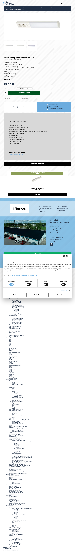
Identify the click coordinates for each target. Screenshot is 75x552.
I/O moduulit (13, 524)
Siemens (14, 412)
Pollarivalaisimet (17, 321)
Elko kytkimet (16, 400)
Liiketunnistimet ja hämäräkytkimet (20, 465)
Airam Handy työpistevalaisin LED (15, 9)
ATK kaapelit (13, 502)
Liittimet (11, 428)
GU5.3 (11, 344)
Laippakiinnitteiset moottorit (24, 456)
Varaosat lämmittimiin (16, 493)
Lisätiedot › (7, 79)
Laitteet (11, 477)
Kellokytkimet (16, 422)
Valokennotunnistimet (19, 520)
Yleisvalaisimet (16, 301)
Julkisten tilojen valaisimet (17, 335)
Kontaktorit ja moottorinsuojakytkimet (24, 442)
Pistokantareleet (17, 539)
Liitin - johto (15, 533)
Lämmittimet (10, 485)
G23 (10, 372)
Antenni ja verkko (14, 434)
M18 (16, 512)
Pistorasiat (12, 381)
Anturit (11, 507)
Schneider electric (17, 385)
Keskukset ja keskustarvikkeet (18, 426)
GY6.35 (11, 364)
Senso (14, 399)
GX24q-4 (12, 369)
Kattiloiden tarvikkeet (15, 491)
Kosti (16, 394)
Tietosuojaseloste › (62, 208)
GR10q (11, 362)
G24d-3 (11, 373)
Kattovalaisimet (17, 319)
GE (13, 405)
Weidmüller (15, 542)
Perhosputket (13, 361)
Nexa (13, 390)
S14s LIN (11, 357)
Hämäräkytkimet (17, 424)
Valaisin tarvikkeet (14, 331)
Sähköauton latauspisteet (17, 464)
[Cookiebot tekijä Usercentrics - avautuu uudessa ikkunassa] (64, 256)
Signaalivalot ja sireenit (19, 463)
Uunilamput (12, 348)
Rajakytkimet (16, 459)
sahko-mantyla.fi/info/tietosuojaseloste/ (24, 275)
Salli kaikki (60, 294)
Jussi (16, 392)
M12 (16, 510)
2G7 (10, 355)
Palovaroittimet (17, 416)
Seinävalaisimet (17, 305)
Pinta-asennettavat (18, 307)
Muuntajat (12, 333)
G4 (10, 346)
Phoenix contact (17, 543)
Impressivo (18, 395)
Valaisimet (34, 8)
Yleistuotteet (10, 474)
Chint (17, 447)
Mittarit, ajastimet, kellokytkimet (19, 420)
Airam (64, 8)
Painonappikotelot (18, 460)
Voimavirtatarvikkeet (18, 441)
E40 (10, 351)
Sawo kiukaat (16, 483)
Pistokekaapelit (14, 529)
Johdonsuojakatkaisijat (16, 401)
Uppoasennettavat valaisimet (21, 304)
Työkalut (12, 418)
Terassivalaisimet (17, 318)
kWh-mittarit (16, 421)
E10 (10, 342)
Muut (16, 312)
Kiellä (14, 294)
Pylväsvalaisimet (17, 323)
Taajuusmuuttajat (14, 545)
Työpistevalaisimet (55, 8)
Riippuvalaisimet (17, 303)
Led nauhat (12, 334)
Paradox (14, 413)
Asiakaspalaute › (62, 210)
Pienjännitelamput (14, 352)
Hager (14, 407)
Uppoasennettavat (18, 431)
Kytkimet (12, 387)
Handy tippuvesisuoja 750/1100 (37, 189)
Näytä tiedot (64, 290)
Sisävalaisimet (44, 8)
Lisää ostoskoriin (24, 93)
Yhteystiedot (7, 549)
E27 (10, 340)
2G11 (10, 360)
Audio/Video (13, 497)
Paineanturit (16, 521)
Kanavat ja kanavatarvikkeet (18, 472)
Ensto (17, 313)
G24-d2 (11, 374)
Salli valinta (37, 294)
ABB (13, 383)
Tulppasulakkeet (14, 476)
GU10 (10, 339)
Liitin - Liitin (15, 530)
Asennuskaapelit (14, 500)
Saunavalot (12, 325)
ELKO (13, 386)
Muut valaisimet (14, 330)
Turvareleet (16, 538)
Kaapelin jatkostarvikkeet (17, 503)
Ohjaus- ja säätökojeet (16, 534)
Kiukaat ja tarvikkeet (15, 480)
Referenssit (6, 547)
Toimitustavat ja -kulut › (46, 209)
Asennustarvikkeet (12, 379)
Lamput (8, 338)
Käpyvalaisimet (17, 322)
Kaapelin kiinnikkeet (15, 469)
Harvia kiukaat (16, 481)
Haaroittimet (16, 532)
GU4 (10, 375)
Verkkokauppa (25, 8)
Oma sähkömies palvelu (10, 550)
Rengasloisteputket (15, 365)
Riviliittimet (12, 541)
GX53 (11, 353)
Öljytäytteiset (13, 486)
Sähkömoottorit (17, 454)
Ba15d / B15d (13, 378)
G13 (10, 359)
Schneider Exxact (17, 398)
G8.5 (10, 368)
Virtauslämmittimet (15, 487)
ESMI (13, 417)
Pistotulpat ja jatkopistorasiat (18, 473)
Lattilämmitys (13, 437)
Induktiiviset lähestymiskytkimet (22, 508)
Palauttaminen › (62, 206)
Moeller (17, 446)
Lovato (17, 444)
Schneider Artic (17, 396)
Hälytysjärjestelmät (15, 411)
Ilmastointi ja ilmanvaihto (16, 435)
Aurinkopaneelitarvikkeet (17, 467)
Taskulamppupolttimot (16, 377)
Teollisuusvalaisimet (15, 326)
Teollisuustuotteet (14, 439)
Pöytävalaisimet (14, 336)
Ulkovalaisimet (13, 316)
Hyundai (14, 403)
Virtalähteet (13, 546)
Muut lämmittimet (14, 490)
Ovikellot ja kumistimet (16, 438)
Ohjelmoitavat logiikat (16, 528)
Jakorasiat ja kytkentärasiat (17, 429)
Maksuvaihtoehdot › (45, 206)
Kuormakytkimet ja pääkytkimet (22, 461)
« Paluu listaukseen (11, 8)
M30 (16, 511)
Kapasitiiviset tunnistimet (19, 515)
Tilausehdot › (43, 211)
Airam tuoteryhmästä (16, 154)
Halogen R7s (13, 349)
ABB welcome (13, 433)
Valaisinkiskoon (16, 314)
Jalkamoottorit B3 (20, 455)
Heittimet (12, 327)
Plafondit (15, 300)
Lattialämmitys (13, 494)
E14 (10, 347)
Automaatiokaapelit (15, 504)
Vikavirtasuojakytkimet (16, 409)
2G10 (10, 370)
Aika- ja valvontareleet (19, 537)
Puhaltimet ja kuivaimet (16, 489)
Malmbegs (15, 404)
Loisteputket (13, 356)
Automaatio (9, 506)
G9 (10, 343)
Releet (11, 468)
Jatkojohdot (13, 499)
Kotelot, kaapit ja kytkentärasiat (22, 457)
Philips (17, 310)
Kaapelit (8, 495)
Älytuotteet (12, 471)
